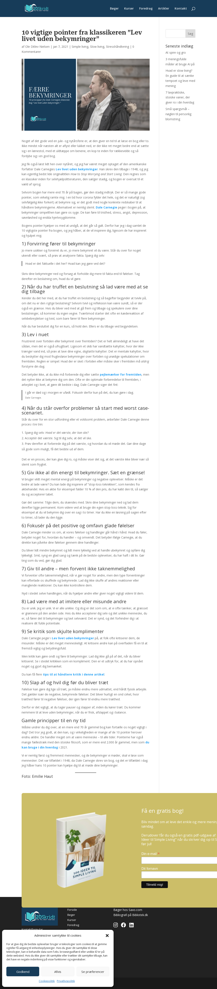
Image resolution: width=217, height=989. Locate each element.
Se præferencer (92, 971)
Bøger (114, 8)
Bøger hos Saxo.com (127, 910)
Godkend (22, 971)
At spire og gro (176, 52)
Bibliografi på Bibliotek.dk (130, 915)
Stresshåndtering (117, 47)
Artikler (163, 8)
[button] (107, 935)
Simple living (80, 47)
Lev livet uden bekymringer (77, 169)
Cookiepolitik (47, 981)
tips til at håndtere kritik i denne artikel (73, 674)
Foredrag (146, 8)
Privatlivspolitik (66, 981)
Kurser (129, 8)
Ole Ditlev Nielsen (37, 47)
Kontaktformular (32, 929)
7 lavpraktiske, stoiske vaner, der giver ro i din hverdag (180, 97)
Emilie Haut (42, 776)
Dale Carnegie (106, 207)
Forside (72, 910)
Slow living (97, 47)
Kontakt (181, 8)
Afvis (57, 971)
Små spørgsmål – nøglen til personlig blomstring (178, 114)
